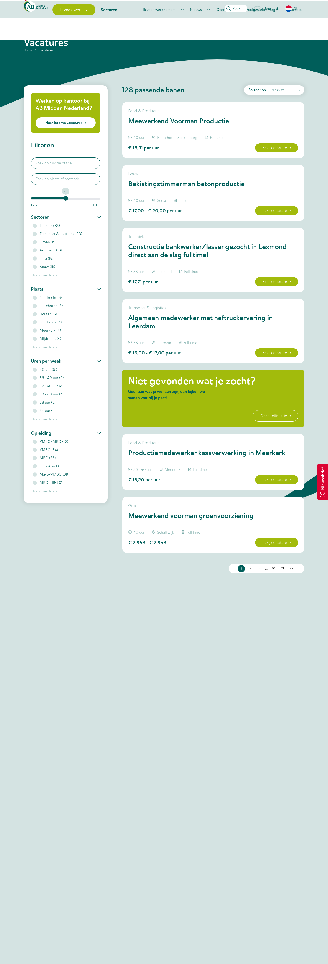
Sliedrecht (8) (47, 318)
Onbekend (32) (48, 487)
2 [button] (249, 625)
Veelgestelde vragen (262, 25)
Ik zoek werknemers (159, 25)
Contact (295, 25)
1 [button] (239, 625)
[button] (294, 9)
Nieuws (196, 25)
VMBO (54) (45, 471)
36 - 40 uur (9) (48, 399)
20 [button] (272, 625)
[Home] (44, 25)
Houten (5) (45, 335)
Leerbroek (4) (47, 343)
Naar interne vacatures (65, 143)
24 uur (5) (44, 431)
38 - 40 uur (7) (48, 415)
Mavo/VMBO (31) (50, 495)
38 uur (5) (44, 423)
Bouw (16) (44, 287)
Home (28, 71)
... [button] (264, 625)
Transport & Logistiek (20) (57, 255)
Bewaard (266, 8)
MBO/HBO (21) (48, 503)
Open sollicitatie (270, 459)
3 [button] (258, 625)
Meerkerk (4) (47, 351)
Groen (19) (44, 263)
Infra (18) (43, 279)
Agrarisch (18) (47, 271)
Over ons (223, 25)
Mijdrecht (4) (47, 359)
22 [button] (290, 625)
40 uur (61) (45, 390)
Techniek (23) (47, 246)
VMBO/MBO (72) (50, 462)
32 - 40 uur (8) (48, 407)
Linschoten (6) (48, 327)
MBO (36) (44, 479)
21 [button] (280, 625)
